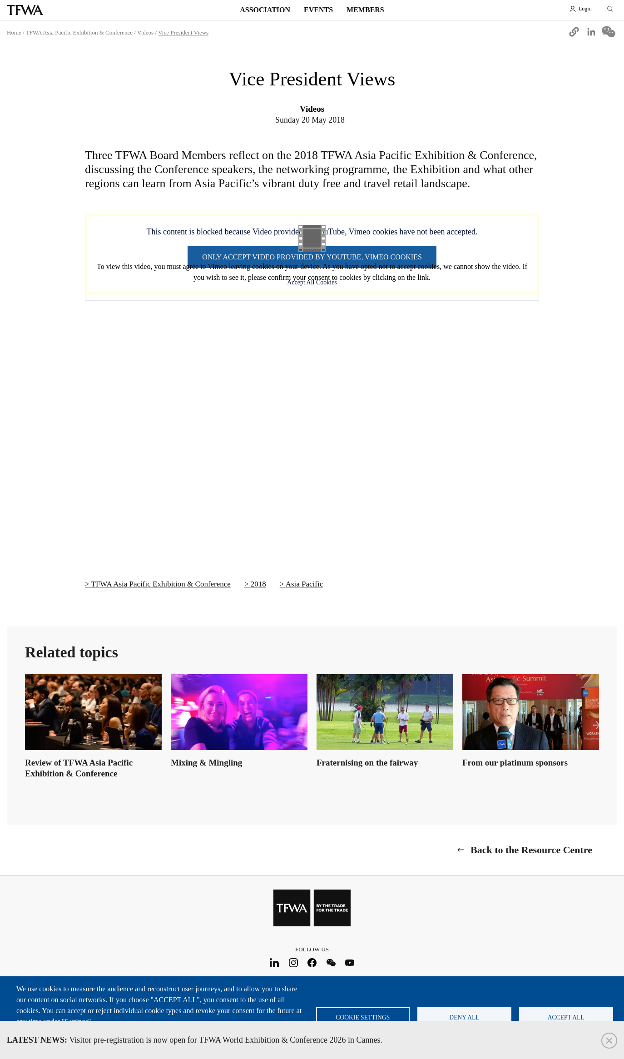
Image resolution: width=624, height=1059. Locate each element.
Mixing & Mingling (206, 762)
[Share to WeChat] (608, 32)
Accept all (566, 1017)
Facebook (312, 963)
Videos (145, 32)
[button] (574, 32)
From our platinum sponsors (515, 762)
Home (14, 32)
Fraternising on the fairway (367, 762)
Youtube (350, 963)
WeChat (331, 963)
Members (365, 10)
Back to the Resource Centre (531, 849)
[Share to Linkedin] (591, 32)
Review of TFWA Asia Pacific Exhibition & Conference (79, 768)
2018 (258, 584)
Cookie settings (363, 1017)
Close (609, 1041)
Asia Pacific (304, 584)
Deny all (464, 1017)
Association (265, 10)
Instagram (293, 963)
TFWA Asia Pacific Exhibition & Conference (79, 32)
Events (318, 10)
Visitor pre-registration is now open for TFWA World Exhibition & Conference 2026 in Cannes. (194, 1039)
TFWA (25, 10)
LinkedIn (274, 963)
